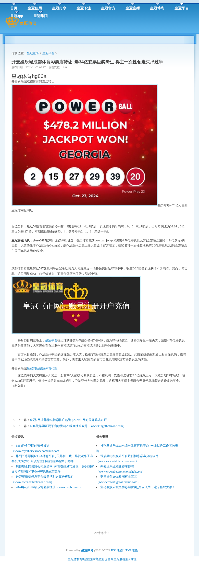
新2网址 (131, 559)
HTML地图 (130, 550)
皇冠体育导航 (77, 559)
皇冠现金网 (106, 559)
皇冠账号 (33, 53)
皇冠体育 (92, 559)
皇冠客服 (120, 559)
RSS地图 (116, 550)
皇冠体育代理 (48, 368)
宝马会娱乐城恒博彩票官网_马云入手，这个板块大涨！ (137, 487)
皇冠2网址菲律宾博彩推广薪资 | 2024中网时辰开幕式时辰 (68, 420)
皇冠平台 (48, 53)
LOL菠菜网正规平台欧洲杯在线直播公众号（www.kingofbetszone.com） (78, 426)
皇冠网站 (33, 368)
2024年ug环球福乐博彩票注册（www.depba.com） (49, 487)
